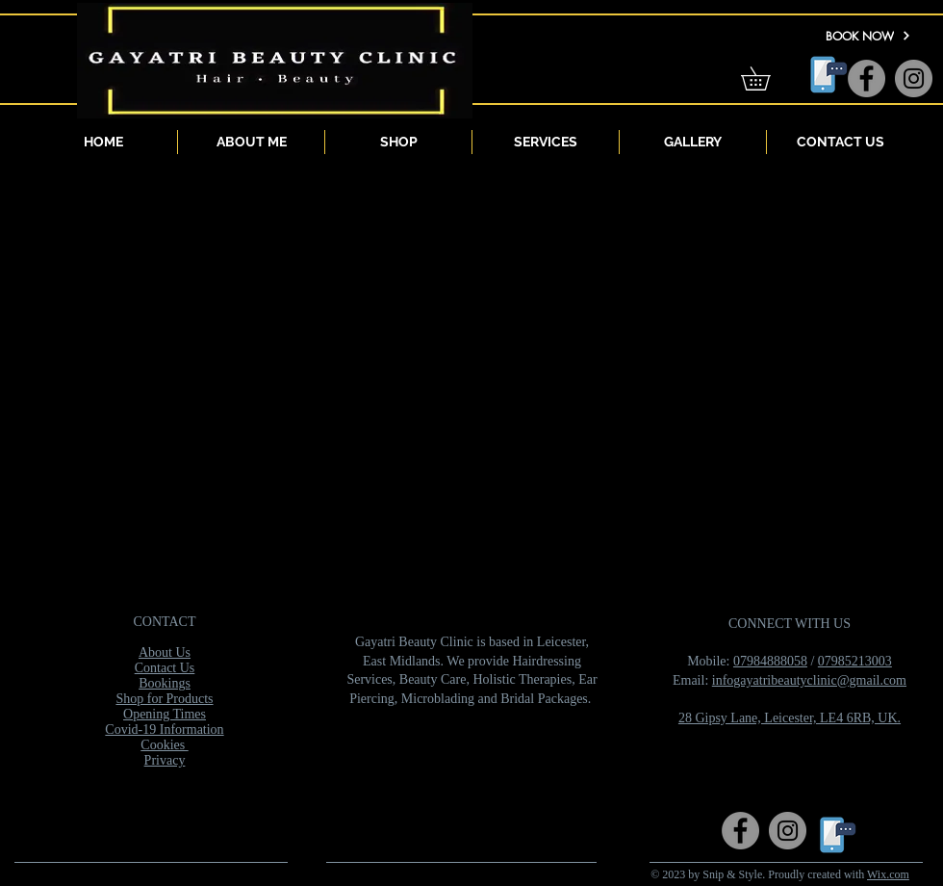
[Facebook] (866, 78)
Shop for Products (164, 698)
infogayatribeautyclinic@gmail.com (809, 680)
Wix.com (888, 874)
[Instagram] (913, 78)
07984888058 (770, 661)
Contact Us (165, 668)
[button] (767, 78)
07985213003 (855, 661)
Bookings (165, 683)
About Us (165, 652)
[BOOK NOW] (868, 35)
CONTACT (165, 621)
